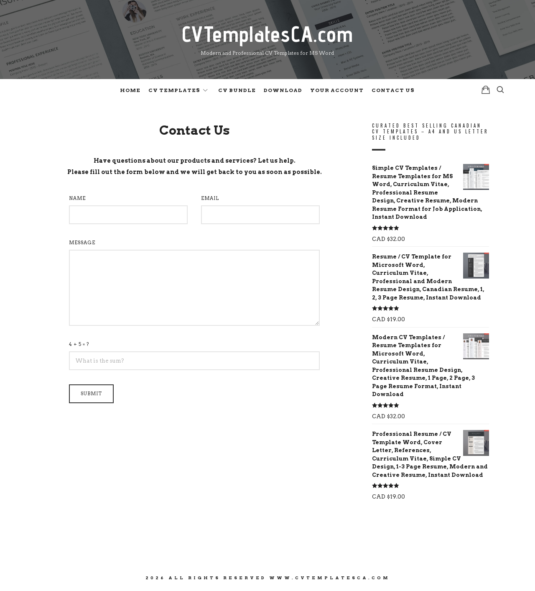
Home (130, 90)
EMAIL (210, 198)
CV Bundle (237, 90)
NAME (77, 198)
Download (283, 90)
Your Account (337, 90)
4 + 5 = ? (79, 344)
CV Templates (174, 90)
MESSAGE (82, 243)
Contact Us (393, 90)
